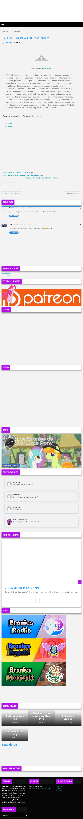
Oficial (5, 31)
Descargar (8, 126)
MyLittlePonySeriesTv (20, 519)
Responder (14, 215)
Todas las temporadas (11, 116)
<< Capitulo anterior (31, 178)
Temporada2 (16, 31)
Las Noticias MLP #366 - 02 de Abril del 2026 (22, 588)
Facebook (59, 786)
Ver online (8, 124)
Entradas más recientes (12, 194)
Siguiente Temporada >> (50, 178)
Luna (11, 224)
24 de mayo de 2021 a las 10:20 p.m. (24, 224)
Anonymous (17, 482)
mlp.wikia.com (48, 68)
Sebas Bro (48, 788)
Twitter (58, 788)
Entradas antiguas (72, 194)
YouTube (59, 791)
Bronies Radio (6, 276)
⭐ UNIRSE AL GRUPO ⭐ (10, 465)
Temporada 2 (28, 116)
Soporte (39, 116)
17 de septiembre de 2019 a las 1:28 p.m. (28, 208)
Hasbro (4, 804)
